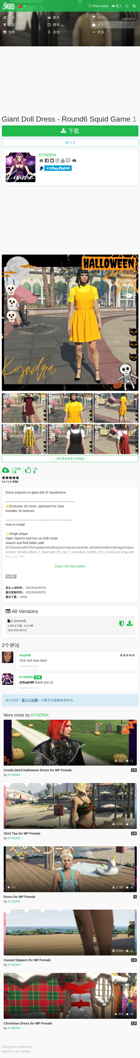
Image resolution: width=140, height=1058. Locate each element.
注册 (34, 700)
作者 (37, 677)
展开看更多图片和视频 (70, 458)
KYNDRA (47, 155)
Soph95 (25, 655)
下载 (70, 131)
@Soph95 (26, 682)
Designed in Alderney (17, 1047)
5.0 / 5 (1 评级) (10, 481)
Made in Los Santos (16, 1051)
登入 (25, 700)
